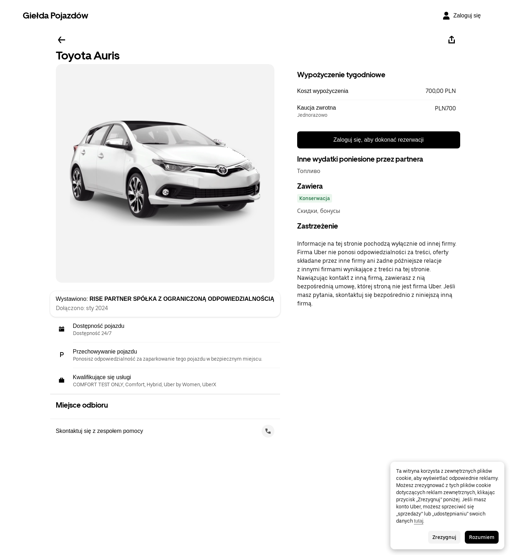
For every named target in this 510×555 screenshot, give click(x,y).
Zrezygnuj (444, 537)
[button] (378, 91)
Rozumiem (481, 537)
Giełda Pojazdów (55, 15)
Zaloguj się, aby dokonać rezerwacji (378, 140)
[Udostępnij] (451, 39)
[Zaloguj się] (461, 15)
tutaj (418, 521)
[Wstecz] (61, 39)
